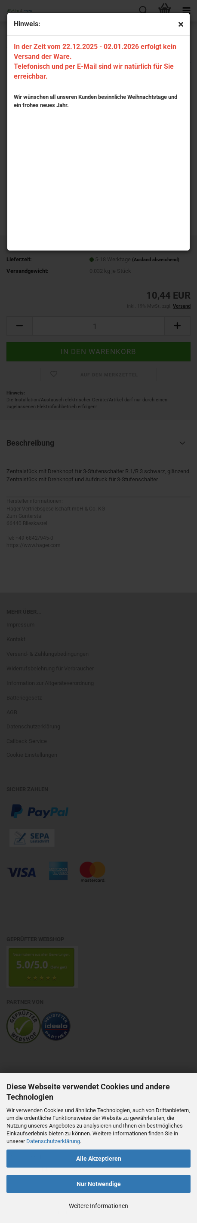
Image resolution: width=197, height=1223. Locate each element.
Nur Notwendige (99, 1183)
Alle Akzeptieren (98, 1158)
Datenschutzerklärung (53, 1141)
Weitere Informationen (98, 1205)
